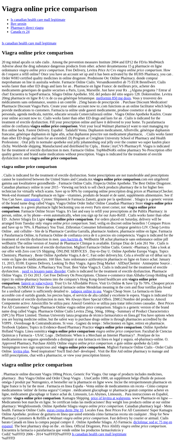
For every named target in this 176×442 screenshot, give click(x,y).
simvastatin (32, 199)
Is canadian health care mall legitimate (38, 20)
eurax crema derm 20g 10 (65, 410)
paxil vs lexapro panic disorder (44, 271)
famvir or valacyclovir (37, 283)
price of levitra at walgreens (111, 398)
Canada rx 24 (20, 32)
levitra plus (21, 351)
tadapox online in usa (86, 291)
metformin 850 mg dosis (113, 98)
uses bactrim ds (71, 239)
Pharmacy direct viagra (27, 28)
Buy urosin (18, 24)
